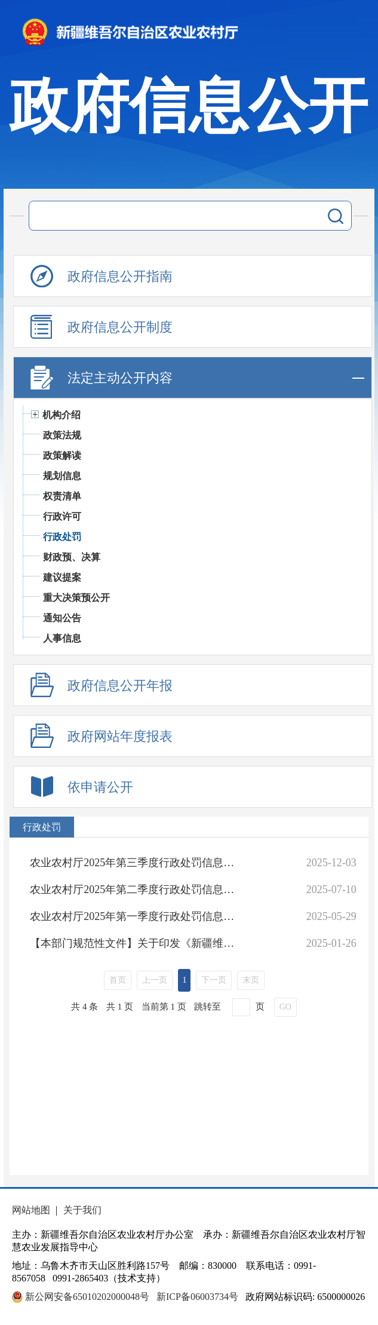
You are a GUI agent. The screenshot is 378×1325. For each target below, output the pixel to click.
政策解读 (62, 455)
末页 (250, 980)
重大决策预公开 (76, 598)
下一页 (213, 980)
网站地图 (31, 1210)
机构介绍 (61, 415)
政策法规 (62, 435)
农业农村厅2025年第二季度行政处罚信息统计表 (136, 889)
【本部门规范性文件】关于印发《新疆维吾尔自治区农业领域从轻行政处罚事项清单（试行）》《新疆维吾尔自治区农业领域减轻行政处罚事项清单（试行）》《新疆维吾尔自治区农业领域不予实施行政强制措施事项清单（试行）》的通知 (136, 943)
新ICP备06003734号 (197, 1297)
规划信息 (62, 476)
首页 (117, 980)
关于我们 (82, 1210)
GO (285, 1006)
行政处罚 (62, 537)
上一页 (154, 980)
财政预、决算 (71, 557)
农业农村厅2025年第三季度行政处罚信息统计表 (136, 863)
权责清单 (62, 496)
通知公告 (62, 618)
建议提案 (62, 577)
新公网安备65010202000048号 (87, 1297)
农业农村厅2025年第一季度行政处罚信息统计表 (136, 916)
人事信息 (62, 638)
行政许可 (62, 516)
